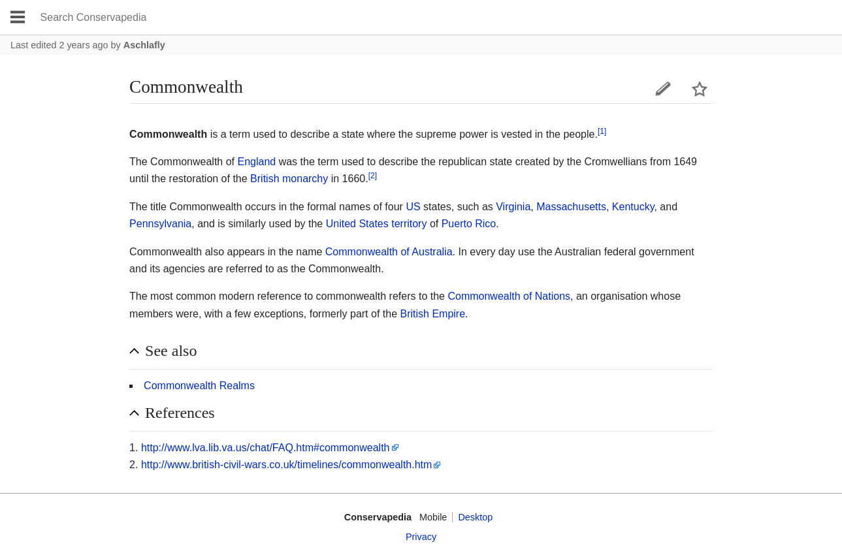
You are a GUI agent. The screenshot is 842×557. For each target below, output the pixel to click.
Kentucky (633, 206)
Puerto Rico (469, 223)
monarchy (305, 178)
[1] (602, 130)
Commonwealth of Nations (508, 296)
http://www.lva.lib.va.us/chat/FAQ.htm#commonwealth (265, 447)
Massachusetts (571, 206)
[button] (421, 351)
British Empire (432, 313)
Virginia (513, 206)
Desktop (475, 517)
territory (409, 223)
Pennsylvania (160, 223)
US (413, 206)
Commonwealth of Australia (389, 251)
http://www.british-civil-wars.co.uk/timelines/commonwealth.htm (286, 464)
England (257, 161)
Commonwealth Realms (199, 385)
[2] (372, 175)
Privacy (421, 537)
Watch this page (700, 88)
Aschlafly (144, 45)
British (264, 178)
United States (357, 223)
